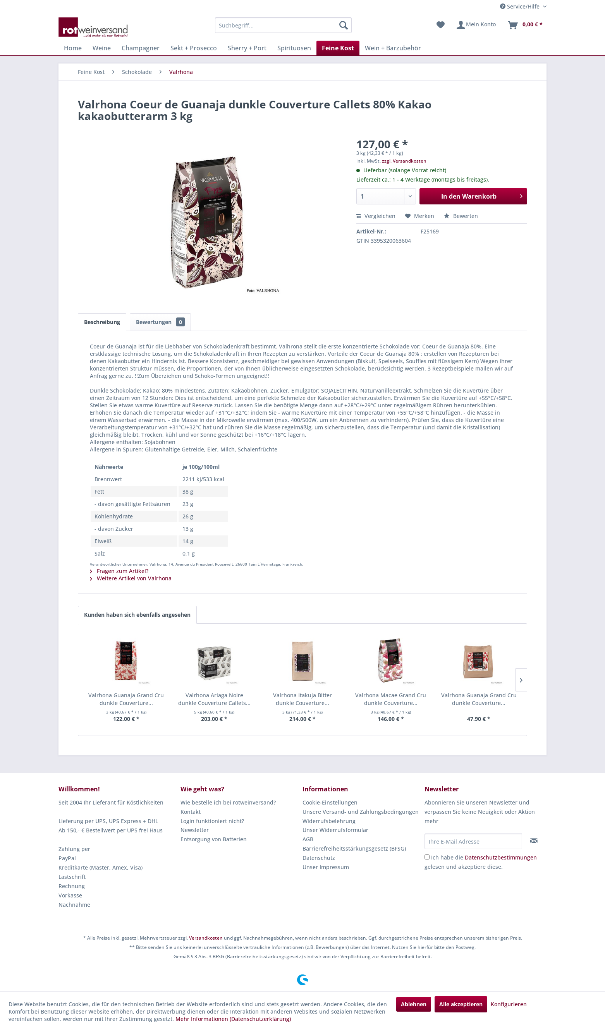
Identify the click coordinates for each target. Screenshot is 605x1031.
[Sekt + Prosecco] (193, 48)
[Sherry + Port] (247, 48)
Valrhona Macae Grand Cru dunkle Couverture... (390, 699)
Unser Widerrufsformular (335, 830)
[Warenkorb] (525, 25)
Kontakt (190, 811)
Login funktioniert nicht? (212, 821)
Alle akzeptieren (461, 1004)
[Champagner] (140, 48)
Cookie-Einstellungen (330, 802)
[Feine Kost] (337, 48)
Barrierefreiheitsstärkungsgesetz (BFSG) (354, 848)
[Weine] (101, 48)
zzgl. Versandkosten (404, 161)
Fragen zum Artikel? (119, 571)
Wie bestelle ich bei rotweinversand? (228, 802)
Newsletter (194, 830)
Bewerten (461, 216)
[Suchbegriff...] (283, 25)
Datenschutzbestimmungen (501, 857)
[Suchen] (343, 25)
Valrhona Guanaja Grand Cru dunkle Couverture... (126, 699)
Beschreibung (102, 322)
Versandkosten (206, 938)
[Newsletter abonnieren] (534, 841)
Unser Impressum (325, 867)
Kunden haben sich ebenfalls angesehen (137, 614)
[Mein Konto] (476, 25)
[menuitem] (283, 25)
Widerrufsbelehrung (329, 821)
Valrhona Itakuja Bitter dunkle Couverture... (302, 699)
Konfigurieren (509, 1004)
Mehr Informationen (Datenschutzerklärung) (233, 1018)
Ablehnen (413, 1004)
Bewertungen (160, 321)
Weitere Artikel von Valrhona (131, 578)
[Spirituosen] (294, 48)
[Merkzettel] (441, 25)
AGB (307, 839)
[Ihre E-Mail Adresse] (473, 841)
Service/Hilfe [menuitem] (520, 6)
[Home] (72, 48)
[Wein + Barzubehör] (392, 48)
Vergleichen (375, 216)
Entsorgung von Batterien (213, 839)
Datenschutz (318, 857)
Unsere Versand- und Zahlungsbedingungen (360, 811)
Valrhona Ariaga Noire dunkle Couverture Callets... (214, 699)
